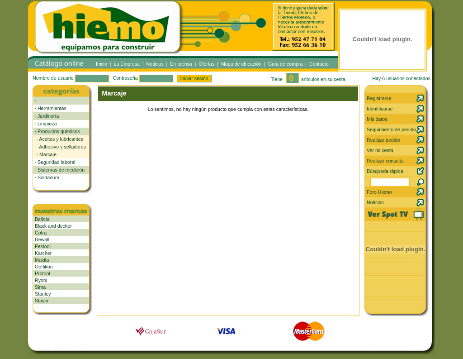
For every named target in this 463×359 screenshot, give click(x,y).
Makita (42, 260)
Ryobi (41, 280)
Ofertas (206, 64)
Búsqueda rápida (385, 171)
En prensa (181, 64)
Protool (42, 273)
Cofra (41, 232)
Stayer (42, 300)
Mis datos (377, 119)
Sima (40, 287)
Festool (43, 246)
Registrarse (379, 98)
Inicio (101, 64)
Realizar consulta (385, 160)
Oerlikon (44, 266)
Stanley (43, 294)
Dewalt (42, 239)
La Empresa (127, 64)
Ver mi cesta (380, 150)
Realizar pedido (383, 140)
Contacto (319, 64)
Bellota (42, 219)
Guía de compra (285, 64)
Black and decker (53, 226)
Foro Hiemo (379, 192)
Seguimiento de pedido (391, 129)
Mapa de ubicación (241, 64)
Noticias (155, 64)
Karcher (43, 253)
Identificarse (379, 108)
